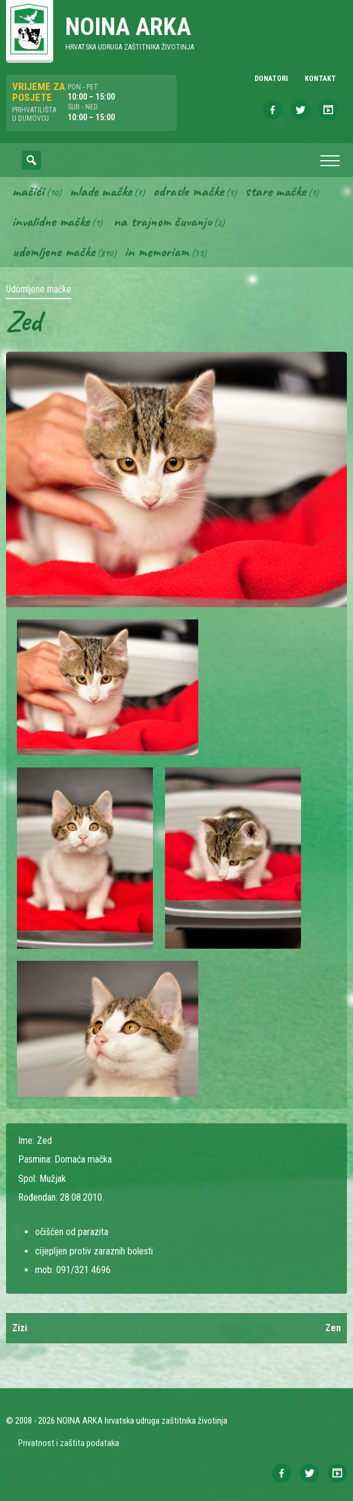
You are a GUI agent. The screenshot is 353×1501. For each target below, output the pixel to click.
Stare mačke (275, 191)
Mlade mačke (101, 191)
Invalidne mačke (50, 221)
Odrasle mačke (188, 191)
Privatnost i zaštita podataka (68, 1443)
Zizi (19, 1328)
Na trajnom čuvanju (163, 221)
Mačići (28, 191)
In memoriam (157, 251)
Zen (333, 1328)
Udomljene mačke (53, 251)
